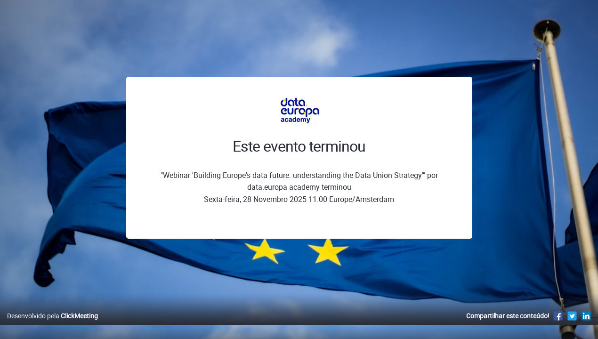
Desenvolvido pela (52, 325)
